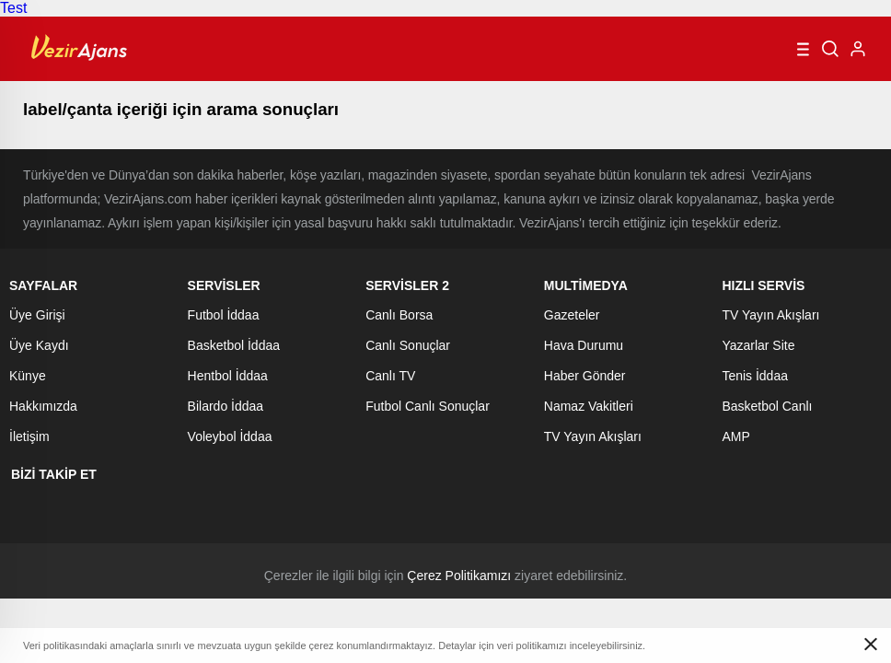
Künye (27, 375)
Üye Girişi (37, 315)
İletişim (29, 436)
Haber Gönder (585, 375)
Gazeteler (572, 315)
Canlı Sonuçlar (407, 345)
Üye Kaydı (39, 345)
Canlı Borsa (399, 315)
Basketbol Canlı (767, 406)
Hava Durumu (583, 345)
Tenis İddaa (755, 375)
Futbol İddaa (224, 315)
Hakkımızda (43, 406)
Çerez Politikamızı (459, 575)
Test (13, 8)
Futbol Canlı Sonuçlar (427, 406)
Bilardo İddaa (226, 406)
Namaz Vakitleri (588, 406)
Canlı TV (390, 375)
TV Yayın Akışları (593, 436)
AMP (735, 436)
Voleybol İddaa (230, 436)
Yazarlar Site (758, 345)
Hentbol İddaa (228, 375)
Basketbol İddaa (234, 345)
